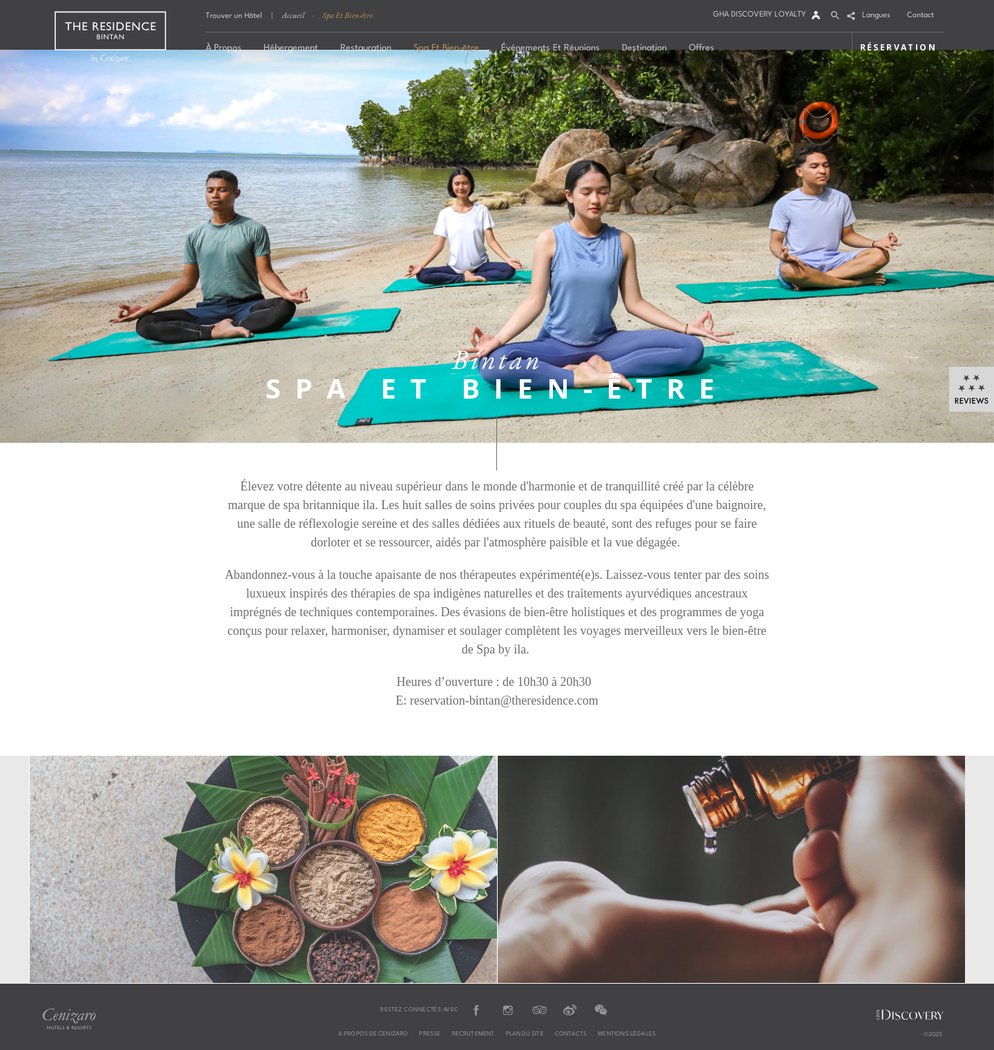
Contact (920, 15)
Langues (876, 15)
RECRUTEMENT (473, 1034)
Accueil (293, 15)
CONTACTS (571, 1034)
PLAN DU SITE (525, 1034)
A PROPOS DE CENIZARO (373, 1034)
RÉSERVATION (898, 47)
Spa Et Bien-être (347, 15)
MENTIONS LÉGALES (627, 1034)
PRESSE (429, 1034)
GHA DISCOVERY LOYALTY (759, 15)
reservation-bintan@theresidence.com (504, 700)
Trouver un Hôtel (234, 16)
